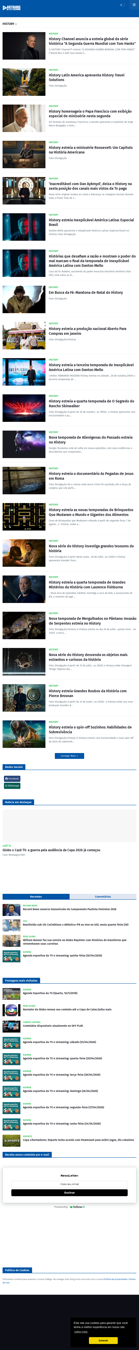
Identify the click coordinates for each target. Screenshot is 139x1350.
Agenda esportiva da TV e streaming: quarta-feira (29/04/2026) (62, 1058)
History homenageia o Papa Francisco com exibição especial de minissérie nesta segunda (90, 113)
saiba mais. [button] (81, 1331)
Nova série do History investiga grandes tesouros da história (91, 548)
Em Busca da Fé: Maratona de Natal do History (86, 292)
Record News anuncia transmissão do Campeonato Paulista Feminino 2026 (69, 909)
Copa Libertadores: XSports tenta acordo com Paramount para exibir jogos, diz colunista (78, 1140)
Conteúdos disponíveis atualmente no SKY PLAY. (53, 1025)
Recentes (36, 896)
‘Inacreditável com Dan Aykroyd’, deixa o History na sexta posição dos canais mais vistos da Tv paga (90, 186)
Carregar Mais (68, 755)
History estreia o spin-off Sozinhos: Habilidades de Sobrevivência (90, 729)
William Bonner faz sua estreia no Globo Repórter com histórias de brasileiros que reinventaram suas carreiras (74, 941)
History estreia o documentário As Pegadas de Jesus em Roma (91, 476)
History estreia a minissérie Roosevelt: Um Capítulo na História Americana (91, 150)
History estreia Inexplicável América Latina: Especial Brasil (91, 222)
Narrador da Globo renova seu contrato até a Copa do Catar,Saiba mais (67, 1009)
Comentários (103, 896)
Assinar (69, 1192)
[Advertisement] (69, 1238)
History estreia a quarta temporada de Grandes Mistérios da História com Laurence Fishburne (87, 584)
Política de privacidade (115, 1279)
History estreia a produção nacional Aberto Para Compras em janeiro (87, 331)
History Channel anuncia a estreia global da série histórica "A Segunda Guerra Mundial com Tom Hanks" (92, 41)
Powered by (69, 1206)
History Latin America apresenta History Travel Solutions (86, 77)
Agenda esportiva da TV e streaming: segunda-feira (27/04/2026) (63, 1107)
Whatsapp (12, 785)
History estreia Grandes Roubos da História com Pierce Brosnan (88, 693)
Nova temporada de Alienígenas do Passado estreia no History (90, 439)
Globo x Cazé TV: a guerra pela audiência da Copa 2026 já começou (51, 850)
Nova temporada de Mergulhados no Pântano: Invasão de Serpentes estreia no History (92, 620)
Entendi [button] (103, 1340)
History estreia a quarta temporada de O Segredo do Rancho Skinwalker (91, 403)
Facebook (12, 778)
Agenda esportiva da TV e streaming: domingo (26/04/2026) (60, 1091)
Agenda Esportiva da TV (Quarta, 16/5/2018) (50, 993)
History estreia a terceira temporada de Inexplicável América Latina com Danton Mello (91, 367)
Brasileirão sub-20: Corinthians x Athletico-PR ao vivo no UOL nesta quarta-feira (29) (75, 924)
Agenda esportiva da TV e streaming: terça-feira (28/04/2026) (61, 1074)
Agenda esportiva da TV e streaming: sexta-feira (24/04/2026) (62, 1123)
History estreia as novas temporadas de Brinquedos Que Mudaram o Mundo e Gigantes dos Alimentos (91, 512)
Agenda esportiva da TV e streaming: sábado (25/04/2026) (59, 1042)
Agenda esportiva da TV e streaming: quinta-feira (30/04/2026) (62, 955)
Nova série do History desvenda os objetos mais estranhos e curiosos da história (88, 657)
